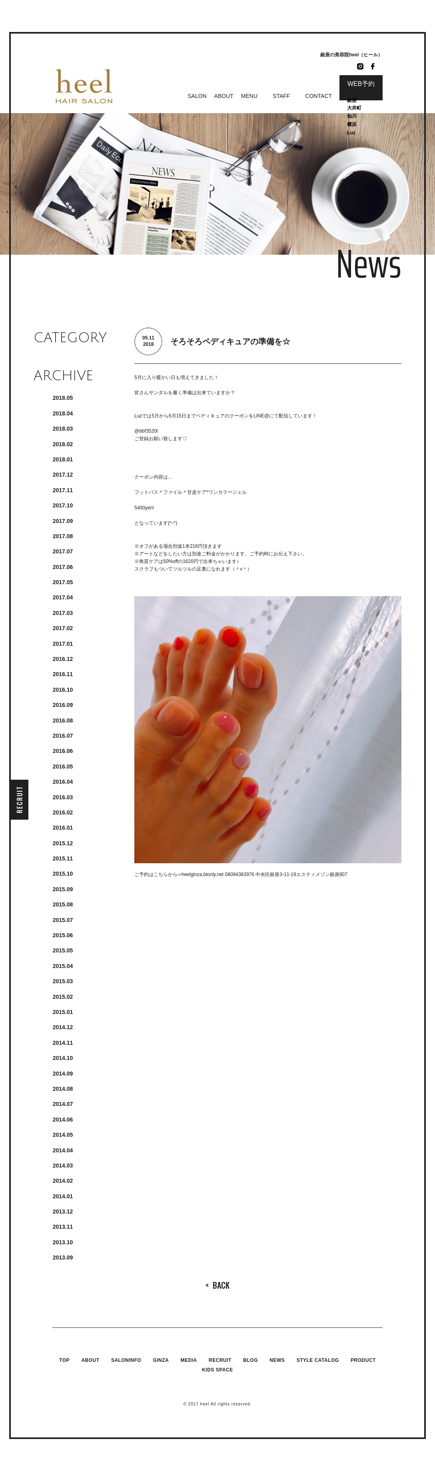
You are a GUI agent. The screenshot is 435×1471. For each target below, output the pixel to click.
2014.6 (63, 1119)
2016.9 (63, 705)
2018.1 (63, 459)
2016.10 (63, 690)
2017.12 (63, 474)
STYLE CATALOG (318, 1360)
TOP (64, 1360)
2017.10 (63, 505)
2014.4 (63, 1150)
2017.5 (63, 582)
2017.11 (63, 490)
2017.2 (63, 628)
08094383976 (239, 874)
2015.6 (63, 935)
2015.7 (63, 920)
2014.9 (63, 1073)
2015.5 (63, 950)
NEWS (277, 1360)
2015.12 (63, 843)
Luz (351, 133)
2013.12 (63, 1211)
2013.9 (63, 1257)
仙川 (352, 116)
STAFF (281, 96)
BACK (217, 1285)
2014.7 (63, 1104)
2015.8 (63, 904)
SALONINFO (126, 1360)
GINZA (161, 1360)
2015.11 (63, 858)
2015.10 (63, 873)
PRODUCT (363, 1360)
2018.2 (63, 444)
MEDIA (189, 1360)
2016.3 (63, 797)
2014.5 (63, 1135)
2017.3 (63, 613)
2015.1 (63, 1012)
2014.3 (63, 1165)
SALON (197, 96)
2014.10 (63, 1058)
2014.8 (63, 1089)
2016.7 (63, 736)
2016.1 (63, 827)
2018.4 (63, 413)
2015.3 (63, 981)
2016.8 (63, 720)
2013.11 (63, 1227)
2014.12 (63, 1027)
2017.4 (63, 597)
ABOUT (223, 96)
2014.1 (63, 1196)
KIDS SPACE (217, 1370)
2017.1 (63, 644)
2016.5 (63, 766)
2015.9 (63, 889)
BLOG (250, 1360)
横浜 (352, 124)
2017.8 (63, 536)
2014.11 (63, 1043)
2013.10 (63, 1242)
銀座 (352, 100)
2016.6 (63, 751)
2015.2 (63, 997)
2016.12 (63, 659)
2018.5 (63, 398)
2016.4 (63, 781)
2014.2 (63, 1181)
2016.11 (63, 674)
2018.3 (63, 428)
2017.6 (63, 567)
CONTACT (318, 96)
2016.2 (63, 812)
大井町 (354, 108)
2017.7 (63, 551)
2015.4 (63, 966)
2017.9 (63, 521)
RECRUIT (19, 799)
